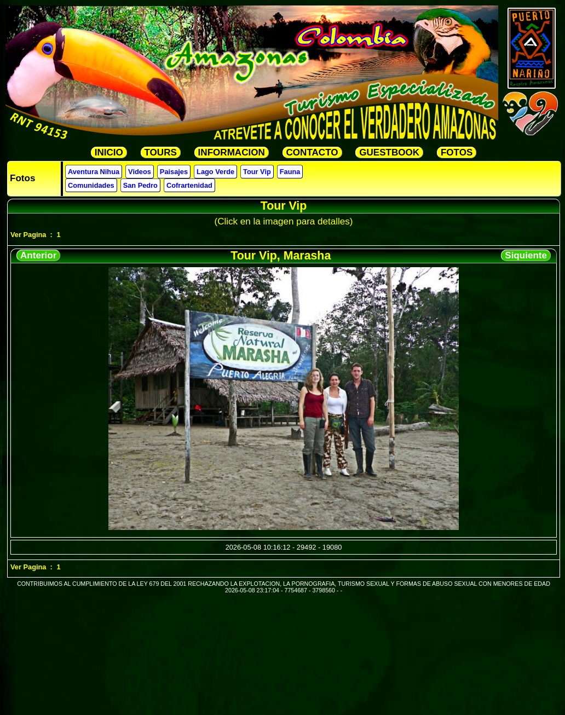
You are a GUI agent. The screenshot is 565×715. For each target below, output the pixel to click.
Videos (139, 172)
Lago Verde (215, 172)
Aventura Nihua (93, 172)
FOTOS (456, 152)
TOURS (161, 152)
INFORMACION (231, 152)
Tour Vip (257, 172)
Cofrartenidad (189, 185)
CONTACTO (312, 152)
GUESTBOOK (389, 152)
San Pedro (140, 185)
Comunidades (91, 185)
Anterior (38, 255)
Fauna (290, 172)
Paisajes (174, 172)
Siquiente (526, 255)
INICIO (109, 152)
